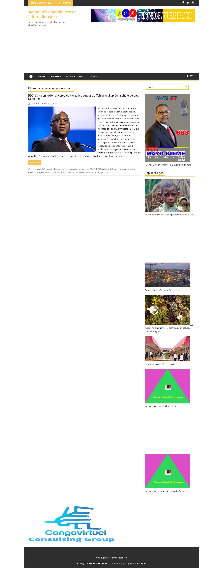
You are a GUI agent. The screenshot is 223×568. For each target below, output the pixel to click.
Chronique (55, 76)
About (81, 76)
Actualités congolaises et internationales (52, 14)
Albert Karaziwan (63, 169)
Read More (35, 162)
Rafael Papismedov (59, 172)
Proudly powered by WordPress (93, 563)
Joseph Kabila (109, 169)
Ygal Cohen (104, 172)
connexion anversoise (80, 169)
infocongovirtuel (49, 103)
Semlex (82, 172)
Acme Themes (139, 563)
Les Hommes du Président (41, 169)
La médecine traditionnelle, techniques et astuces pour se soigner (169, 328)
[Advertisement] (111, 52)
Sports (69, 76)
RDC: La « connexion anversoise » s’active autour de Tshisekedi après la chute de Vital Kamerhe (83, 97)
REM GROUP (73, 172)
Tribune (41, 76)
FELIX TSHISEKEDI (96, 169)
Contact (93, 76)
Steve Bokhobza (92, 172)
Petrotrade (120, 169)
